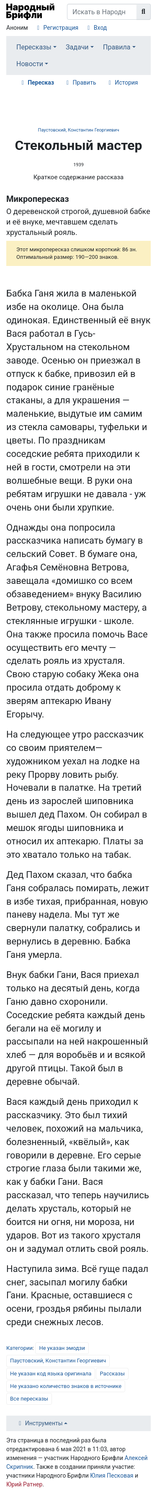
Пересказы (33, 47)
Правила (116, 47)
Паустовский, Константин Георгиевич (78, 130)
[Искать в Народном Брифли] (102, 12)
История (126, 82)
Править (84, 82)
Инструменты (44, 1423)
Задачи (77, 47)
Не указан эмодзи (62, 1348)
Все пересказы (29, 1399)
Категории (19, 1348)
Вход (100, 27)
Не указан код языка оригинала (50, 1373)
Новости (29, 64)
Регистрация (60, 27)
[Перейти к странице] (143, 12)
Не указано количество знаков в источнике (65, 1386)
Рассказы (112, 1373)
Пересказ (41, 82)
